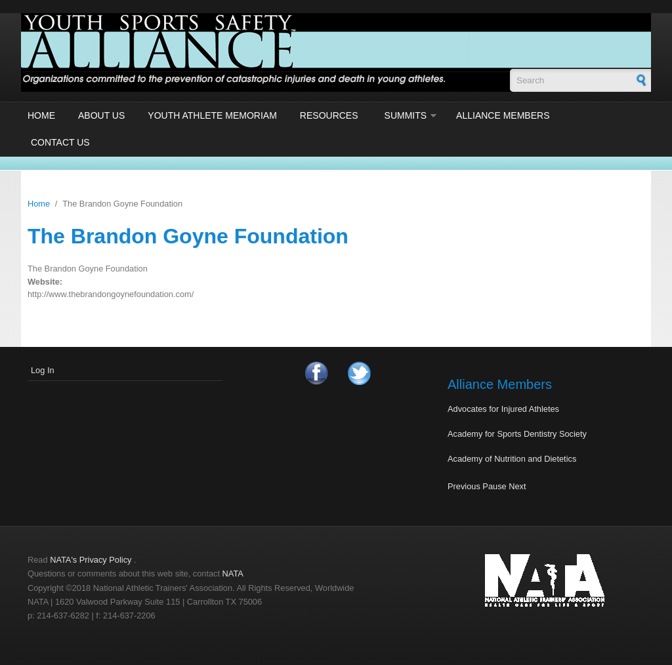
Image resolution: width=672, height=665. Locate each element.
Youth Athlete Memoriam (212, 115)
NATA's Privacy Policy (90, 560)
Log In (42, 370)
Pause (494, 486)
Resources (329, 115)
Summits (406, 115)
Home (41, 115)
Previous (464, 486)
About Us (101, 115)
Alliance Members (502, 115)
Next (517, 486)
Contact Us (60, 142)
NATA (232, 573)
